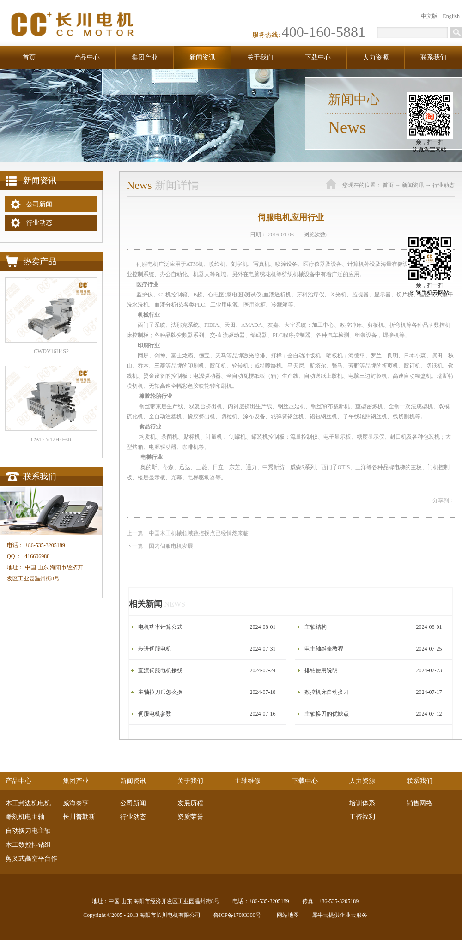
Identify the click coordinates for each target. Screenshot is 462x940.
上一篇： (188, 533)
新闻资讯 (413, 185)
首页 (29, 57)
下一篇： (160, 546)
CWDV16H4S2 (51, 351)
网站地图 (286, 915)
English (451, 16)
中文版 (429, 16)
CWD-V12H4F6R (51, 439)
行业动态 (443, 185)
